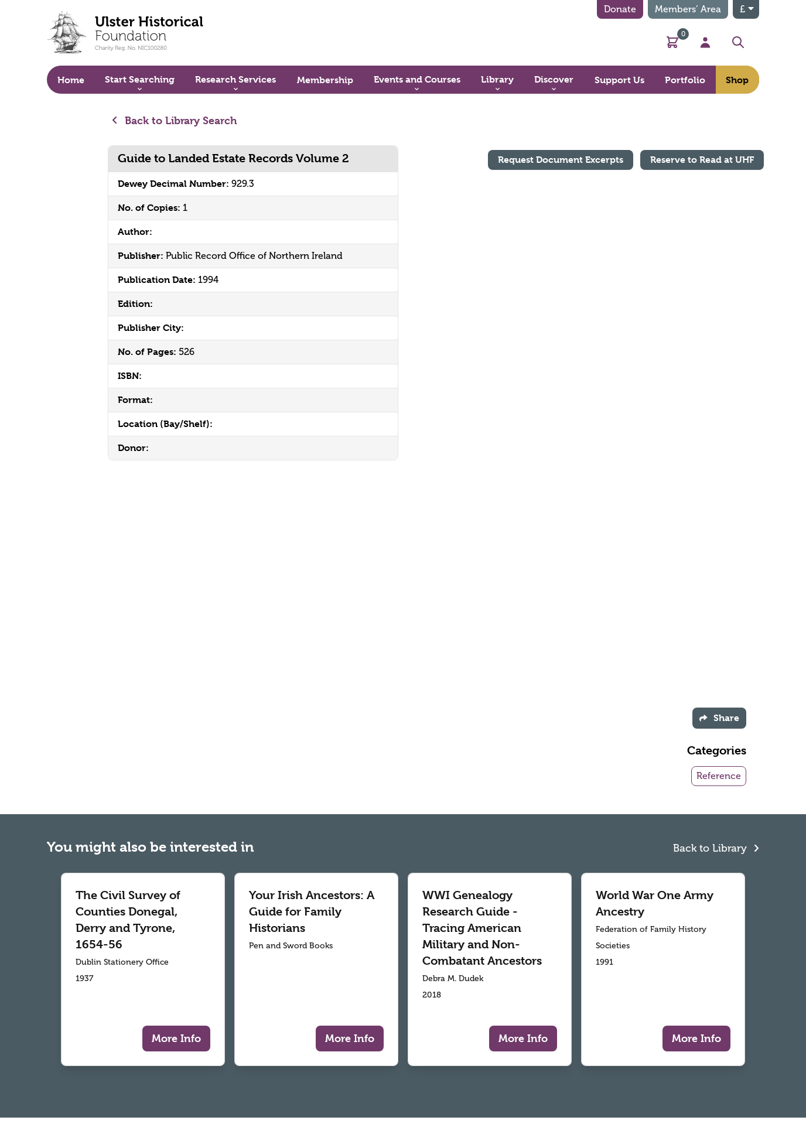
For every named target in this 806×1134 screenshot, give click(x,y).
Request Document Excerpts (560, 159)
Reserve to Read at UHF (702, 159)
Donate (620, 9)
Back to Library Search (174, 120)
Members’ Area (688, 9)
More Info (176, 1038)
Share (719, 717)
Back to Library (716, 846)
